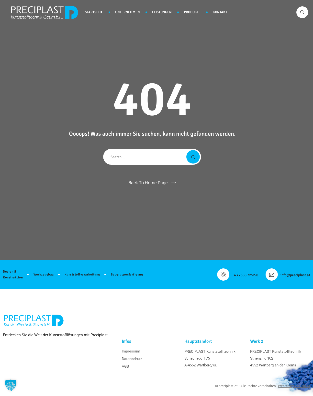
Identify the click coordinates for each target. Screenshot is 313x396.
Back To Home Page (148, 182)
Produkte (192, 12)
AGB (125, 366)
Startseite (94, 12)
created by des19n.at (294, 386)
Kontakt (220, 12)
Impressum (131, 351)
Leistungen (162, 12)
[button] (11, 385)
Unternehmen (127, 12)
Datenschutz (132, 359)
